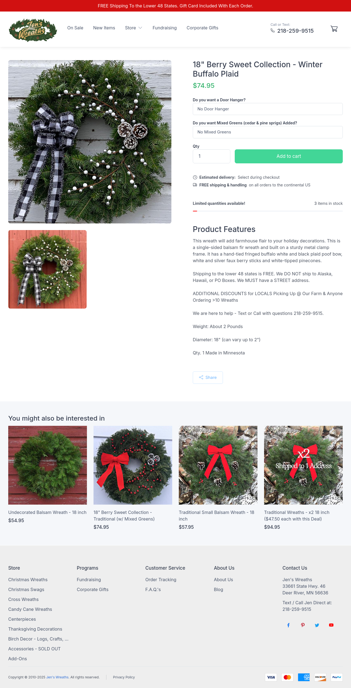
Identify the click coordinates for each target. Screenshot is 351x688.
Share (208, 377)
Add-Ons (17, 658)
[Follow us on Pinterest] (303, 625)
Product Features (224, 229)
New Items (104, 27)
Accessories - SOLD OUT (34, 648)
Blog (218, 589)
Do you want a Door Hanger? (219, 99)
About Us (223, 579)
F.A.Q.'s (153, 589)
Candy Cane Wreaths (30, 609)
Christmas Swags (26, 589)
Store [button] (134, 27)
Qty (196, 146)
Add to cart (289, 156)
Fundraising (164, 27)
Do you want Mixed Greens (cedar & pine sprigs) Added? (245, 123)
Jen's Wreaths (57, 677)
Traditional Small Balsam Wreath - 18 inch (216, 516)
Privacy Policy (124, 677)
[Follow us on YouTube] (331, 625)
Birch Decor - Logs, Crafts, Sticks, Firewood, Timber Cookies (38, 639)
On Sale (75, 27)
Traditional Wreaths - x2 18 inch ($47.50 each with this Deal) (296, 516)
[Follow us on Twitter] (317, 625)
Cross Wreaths (23, 599)
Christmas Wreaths (27, 579)
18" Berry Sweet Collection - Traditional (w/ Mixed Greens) (124, 516)
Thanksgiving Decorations (35, 629)
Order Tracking (160, 579)
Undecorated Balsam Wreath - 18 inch (47, 512)
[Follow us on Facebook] (288, 625)
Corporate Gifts (203, 27)
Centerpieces (22, 619)
